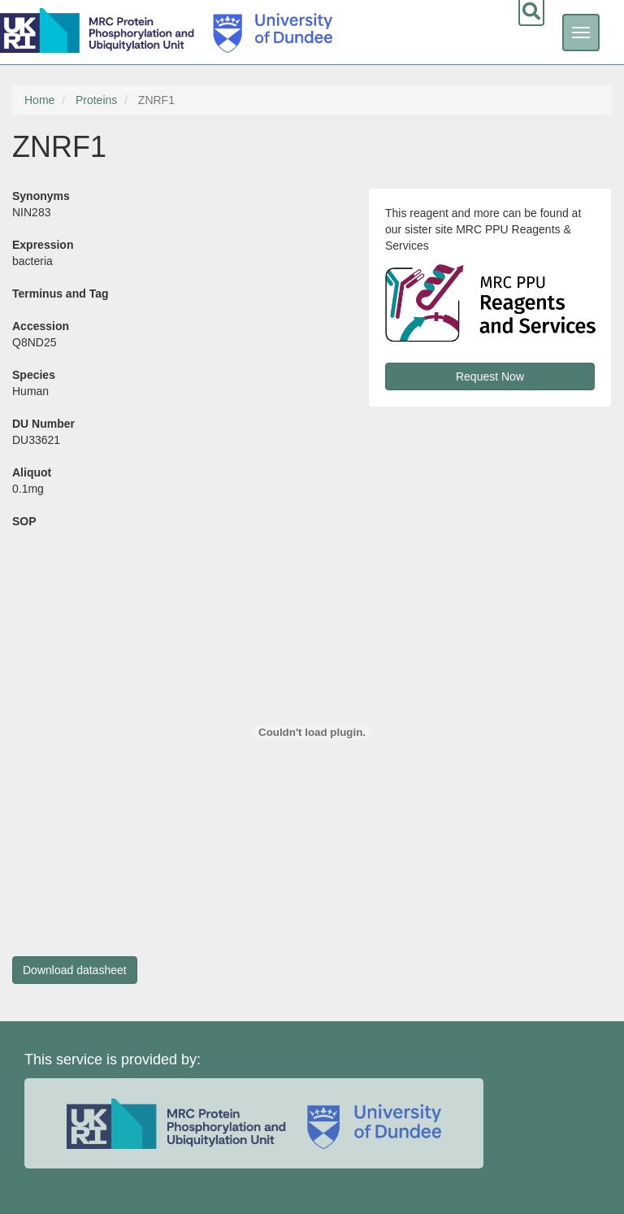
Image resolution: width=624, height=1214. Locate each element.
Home (39, 100)
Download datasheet (75, 970)
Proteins (96, 100)
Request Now (490, 376)
